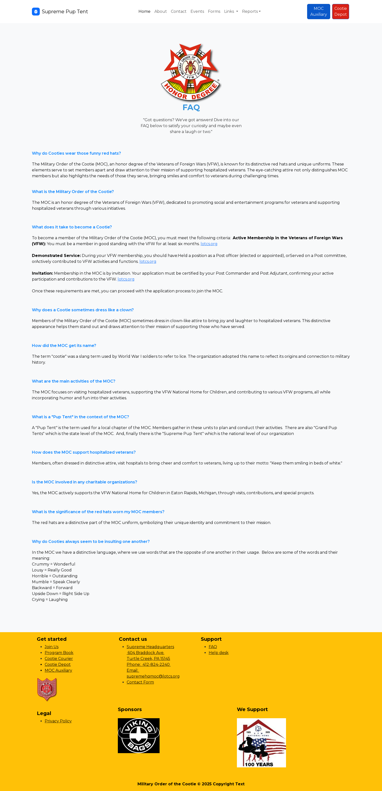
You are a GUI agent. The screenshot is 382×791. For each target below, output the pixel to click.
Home (144, 11)
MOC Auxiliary (58, 670)
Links (229, 11)
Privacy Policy (58, 721)
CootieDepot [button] (340, 11)
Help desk (219, 652)
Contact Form (140, 682)
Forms (214, 11)
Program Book (59, 652)
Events (197, 11)
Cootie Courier (59, 658)
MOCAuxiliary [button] (318, 11)
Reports (250, 11)
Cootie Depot (58, 664)
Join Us (51, 646)
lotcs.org (209, 243)
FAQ (213, 646)
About (160, 11)
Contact (179, 11)
